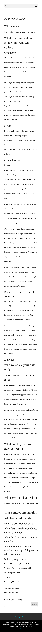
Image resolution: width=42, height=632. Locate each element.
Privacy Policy (20, 617)
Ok (21, 629)
